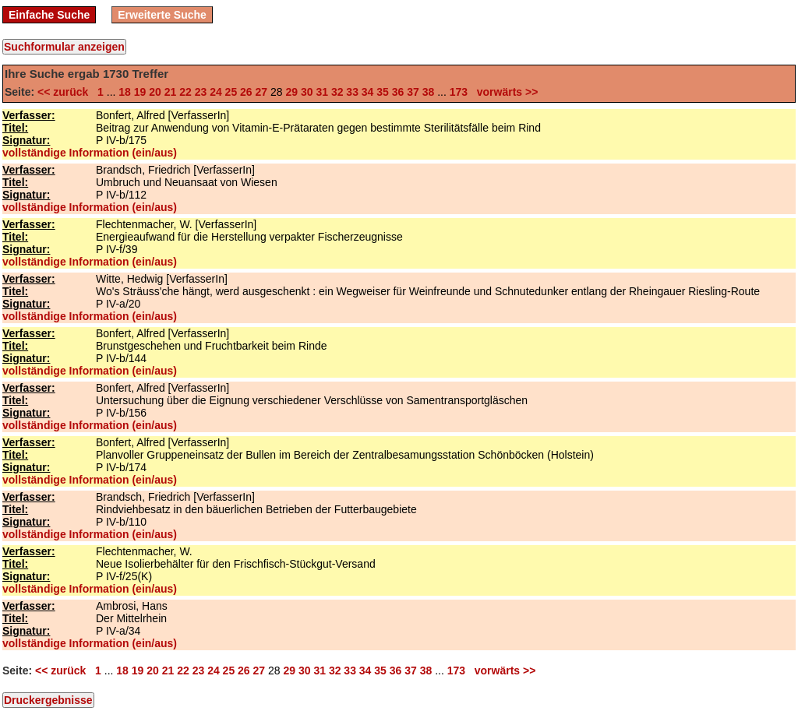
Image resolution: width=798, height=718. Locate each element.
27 (262, 92)
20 (155, 92)
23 (201, 92)
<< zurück (65, 92)
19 (140, 92)
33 (352, 92)
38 (428, 92)
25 (231, 92)
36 (398, 92)
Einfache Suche (49, 15)
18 (124, 92)
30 (307, 92)
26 (246, 92)
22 (185, 92)
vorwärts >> (504, 92)
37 (413, 92)
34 (368, 92)
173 (459, 92)
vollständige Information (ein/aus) (89, 152)
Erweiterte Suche (162, 15)
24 (216, 92)
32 (337, 92)
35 (382, 92)
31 (322, 92)
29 (291, 92)
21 (170, 92)
